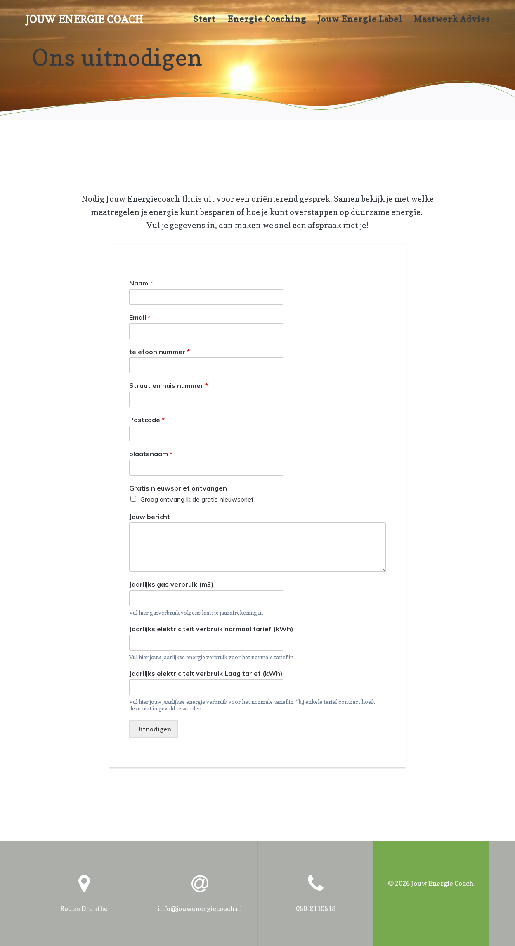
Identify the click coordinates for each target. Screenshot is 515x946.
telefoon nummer (159, 351)
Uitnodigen (153, 729)
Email (140, 317)
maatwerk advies (451, 19)
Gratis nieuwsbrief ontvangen (178, 488)
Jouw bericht (149, 516)
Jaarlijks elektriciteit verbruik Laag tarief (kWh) (206, 673)
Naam (141, 283)
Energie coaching (266, 19)
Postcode (147, 420)
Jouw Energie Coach (84, 19)
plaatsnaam (150, 454)
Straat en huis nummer (168, 386)
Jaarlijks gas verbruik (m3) (171, 584)
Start (204, 19)
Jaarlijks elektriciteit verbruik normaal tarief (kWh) (211, 629)
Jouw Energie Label (359, 19)
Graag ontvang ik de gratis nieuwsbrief (197, 499)
